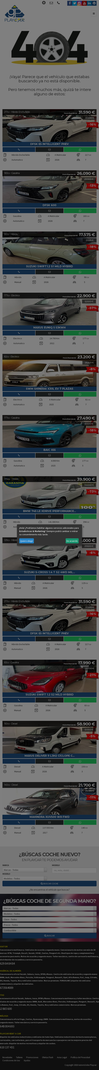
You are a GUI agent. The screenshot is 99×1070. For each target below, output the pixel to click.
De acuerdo (72, 540)
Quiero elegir (26, 540)
